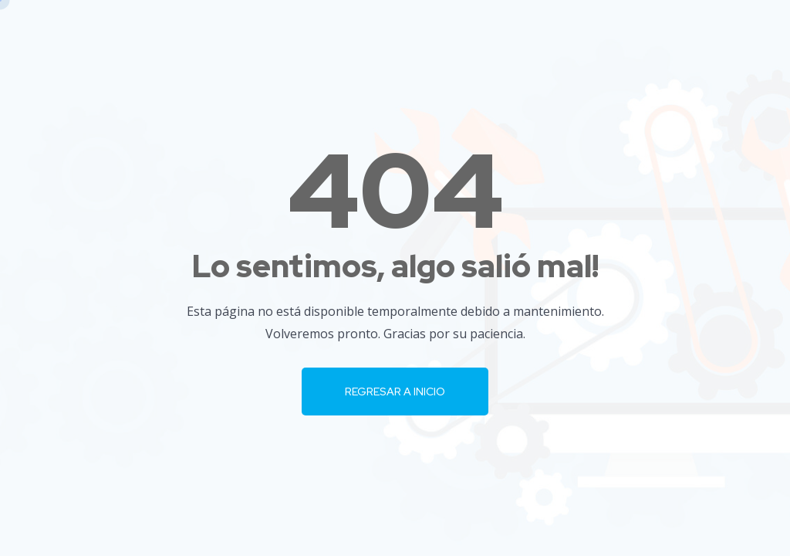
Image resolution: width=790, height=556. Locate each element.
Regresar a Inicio (395, 391)
